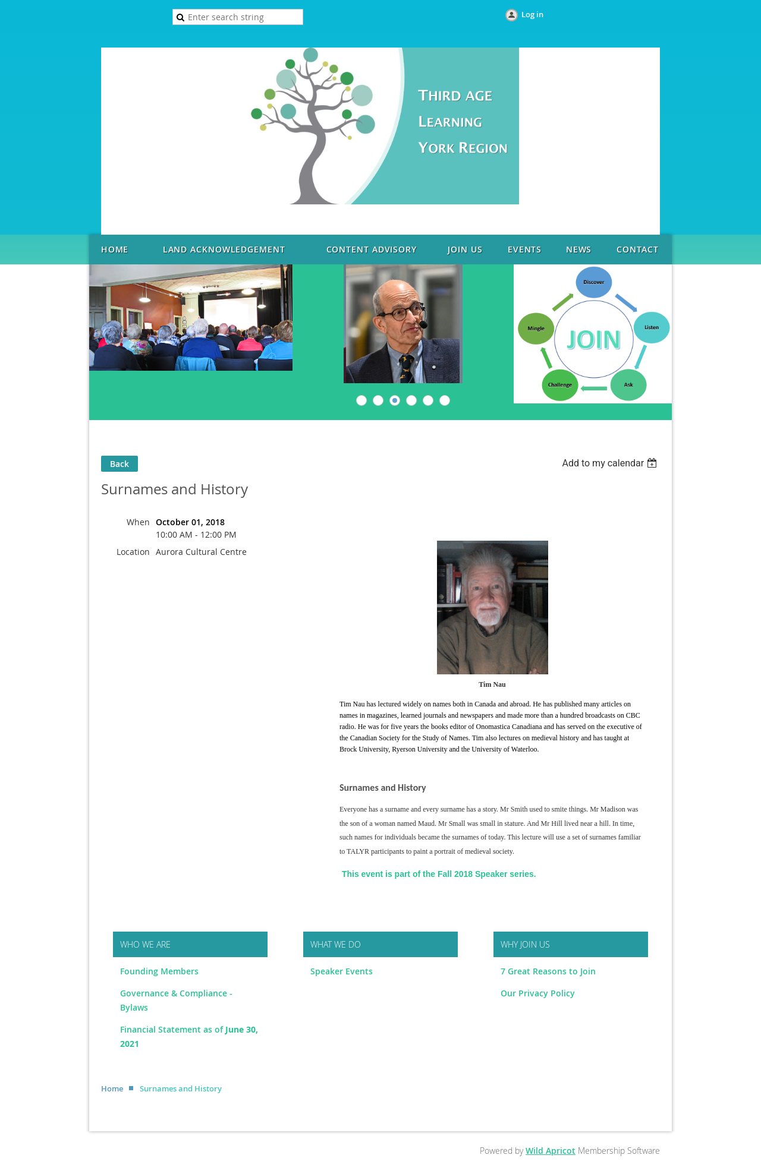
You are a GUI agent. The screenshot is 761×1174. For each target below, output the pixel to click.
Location (133, 551)
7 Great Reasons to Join (548, 971)
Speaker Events (342, 971)
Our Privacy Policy (538, 993)
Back (119, 463)
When (138, 522)
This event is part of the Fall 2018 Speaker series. (439, 874)
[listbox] (611, 463)
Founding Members (159, 971)
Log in (532, 14)
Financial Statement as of (172, 1029)
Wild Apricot (551, 1150)
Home (112, 1088)
